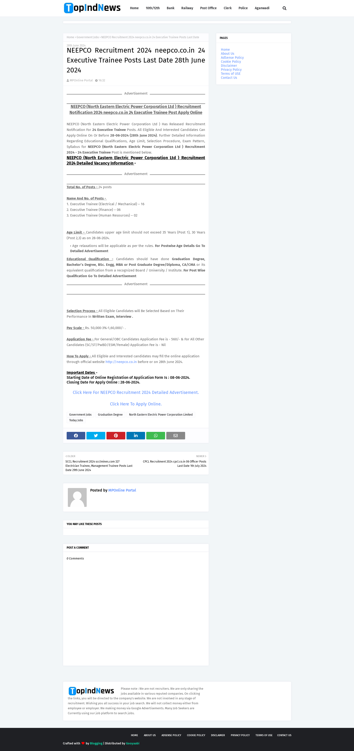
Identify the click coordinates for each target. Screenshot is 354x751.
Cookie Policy (231, 62)
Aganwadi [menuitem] (262, 8)
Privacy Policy (231, 70)
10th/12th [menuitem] (153, 8)
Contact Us (229, 78)
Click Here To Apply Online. (136, 404)
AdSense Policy (232, 58)
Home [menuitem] (134, 8)
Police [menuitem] (243, 8)
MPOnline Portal (81, 80)
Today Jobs (76, 420)
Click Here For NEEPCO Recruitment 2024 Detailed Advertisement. (136, 392)
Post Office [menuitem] (208, 8)
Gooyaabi (132, 743)
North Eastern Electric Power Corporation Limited (161, 414)
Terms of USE (230, 74)
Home (70, 37)
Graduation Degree (110, 414)
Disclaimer (229, 66)
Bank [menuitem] (170, 8)
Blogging (96, 743)
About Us (227, 54)
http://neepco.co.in (121, 362)
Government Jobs (88, 37)
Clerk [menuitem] (228, 8)
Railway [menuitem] (187, 8)
